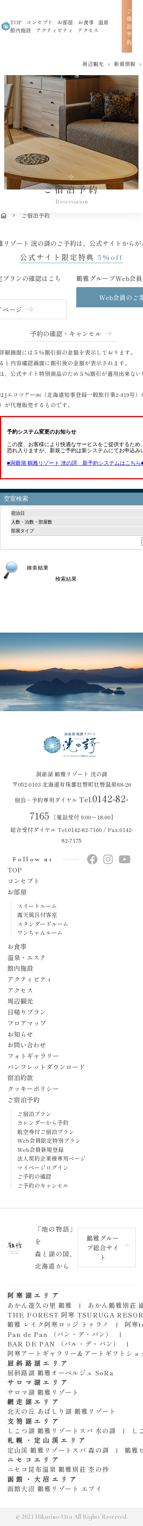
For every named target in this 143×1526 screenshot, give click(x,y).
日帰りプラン (26, 1012)
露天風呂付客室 (37, 915)
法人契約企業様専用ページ (51, 1158)
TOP (14, 869)
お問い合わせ (26, 1044)
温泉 (103, 22)
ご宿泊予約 (23, 1099)
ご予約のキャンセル (43, 1185)
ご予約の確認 (34, 1176)
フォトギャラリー (33, 1055)
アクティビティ (54, 30)
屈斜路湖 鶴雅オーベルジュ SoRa (60, 1372)
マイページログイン (43, 1167)
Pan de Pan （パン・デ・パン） (60, 1334)
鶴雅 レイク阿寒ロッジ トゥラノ (58, 1324)
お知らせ (20, 1034)
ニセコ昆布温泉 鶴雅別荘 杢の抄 (58, 1469)
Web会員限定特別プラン (49, 1140)
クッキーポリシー (33, 1088)
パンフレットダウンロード (46, 1066)
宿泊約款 (20, 1077)
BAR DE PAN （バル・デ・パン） (63, 1343)
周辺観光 (20, 1001)
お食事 (17, 946)
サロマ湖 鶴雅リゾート (43, 1392)
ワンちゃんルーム (40, 932)
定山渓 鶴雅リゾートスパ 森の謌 (58, 1450)
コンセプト (23, 880)
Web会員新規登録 (40, 1149)
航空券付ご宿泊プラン (45, 1132)
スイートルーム (37, 906)
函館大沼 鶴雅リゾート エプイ (54, 1488)
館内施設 (20, 30)
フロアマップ (26, 1023)
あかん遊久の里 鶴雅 (39, 1305)
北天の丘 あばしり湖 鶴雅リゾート (61, 1411)
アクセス (88, 30)
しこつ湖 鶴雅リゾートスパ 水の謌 (61, 1430)
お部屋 (17, 891)
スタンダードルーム (43, 924)
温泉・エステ (26, 957)
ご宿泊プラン (34, 1114)
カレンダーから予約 (43, 1122)
